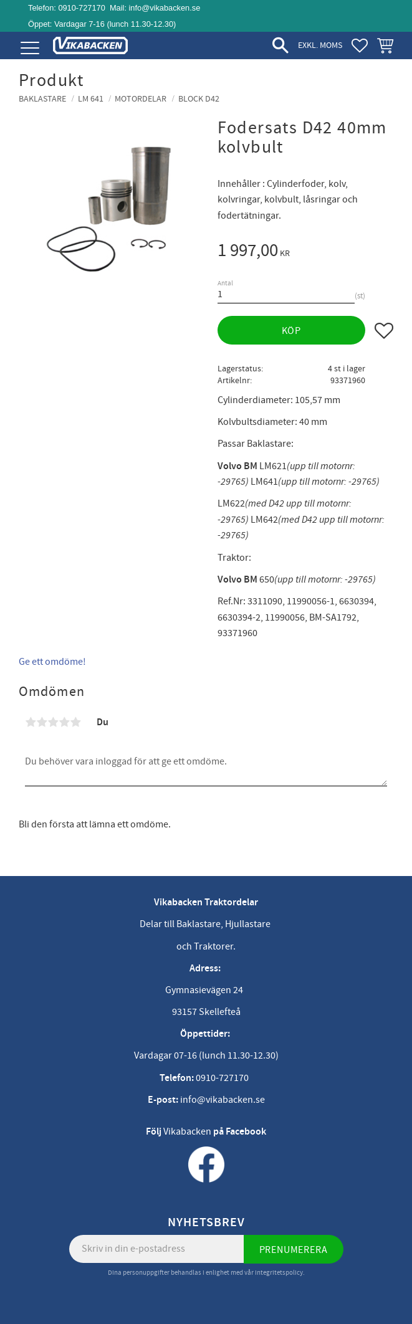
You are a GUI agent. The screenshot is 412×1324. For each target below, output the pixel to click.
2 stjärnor (41, 722)
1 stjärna (30, 722)
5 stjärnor (75, 722)
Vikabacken (187, 1131)
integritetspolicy (279, 1272)
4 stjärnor (64, 722)
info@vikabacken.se (165, 7)
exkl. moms (320, 45)
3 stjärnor (53, 722)
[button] (30, 48)
